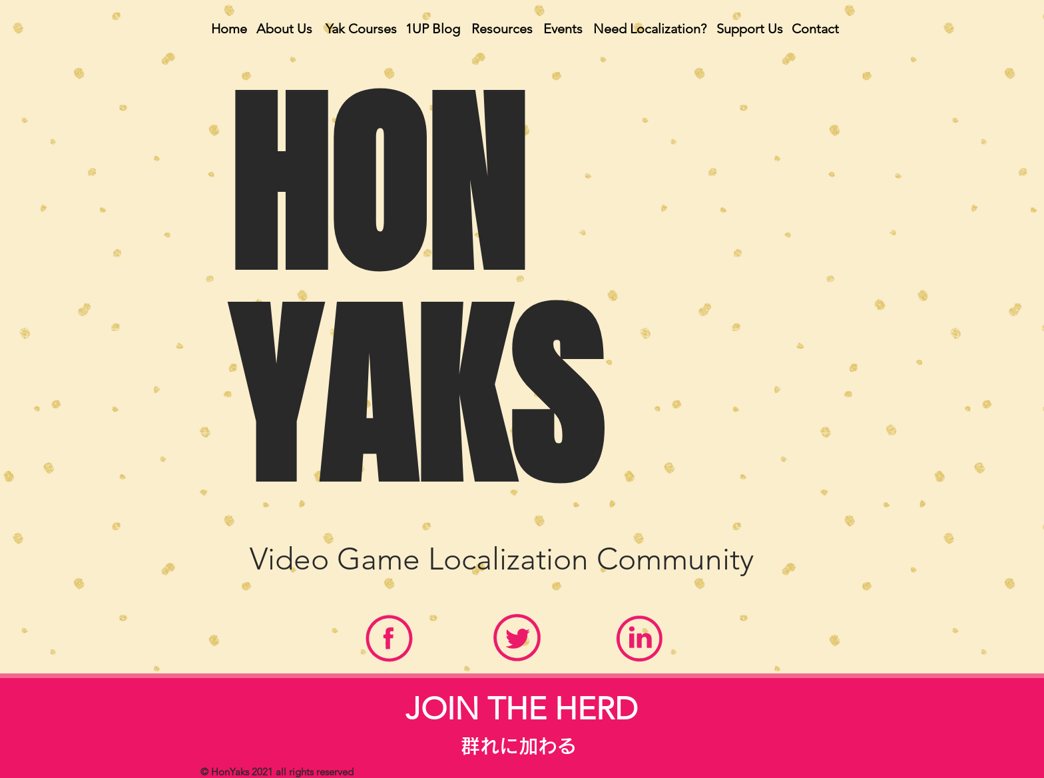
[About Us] (284, 28)
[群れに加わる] (519, 746)
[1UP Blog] (433, 28)
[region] (389, 642)
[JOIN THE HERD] (521, 709)
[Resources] (502, 28)
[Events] (562, 28)
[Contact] (815, 28)
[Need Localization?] (649, 28)
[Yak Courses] (361, 28)
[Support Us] (749, 28)
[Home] (229, 28)
